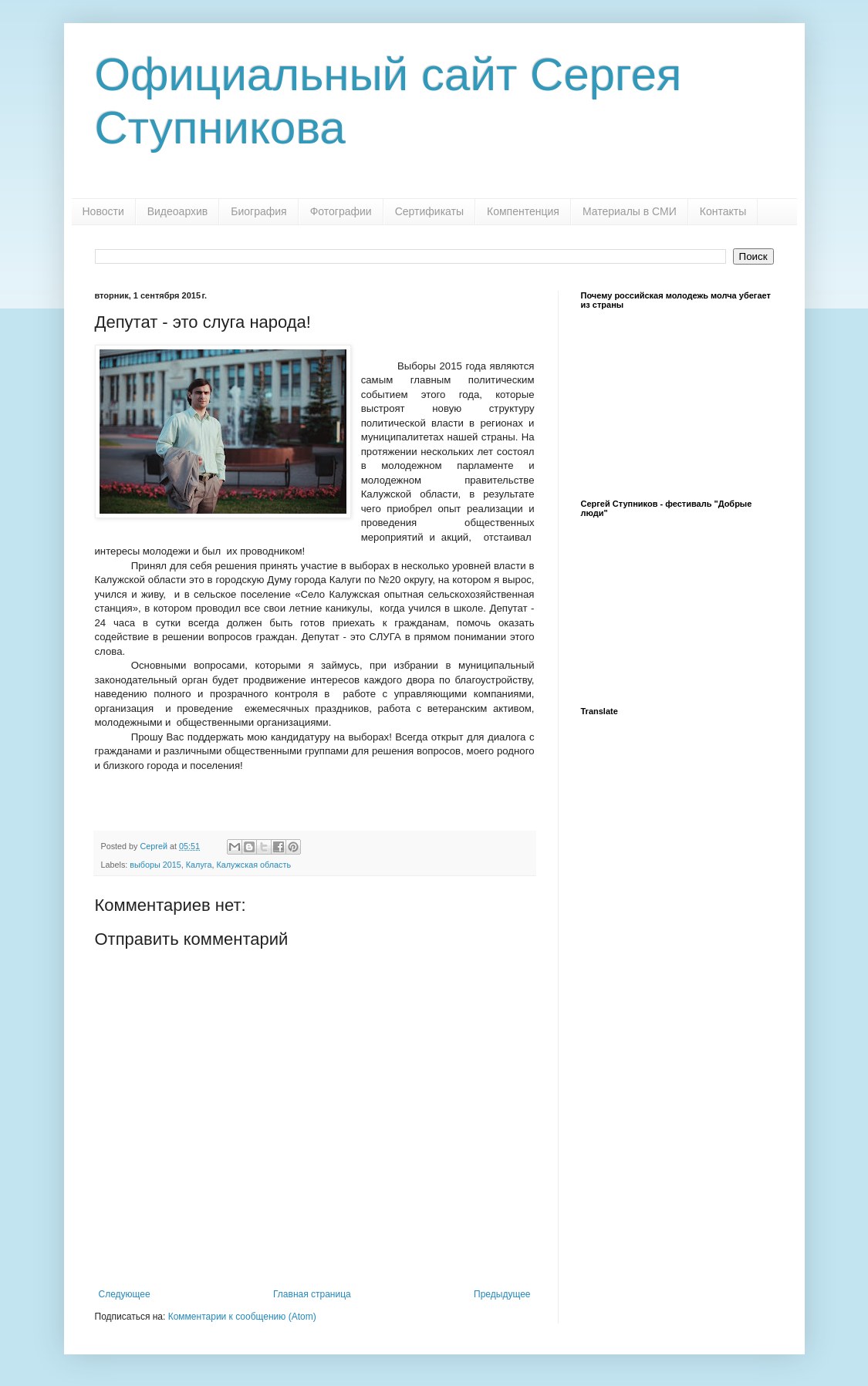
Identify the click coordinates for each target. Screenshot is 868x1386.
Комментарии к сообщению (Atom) (242, 1316)
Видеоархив (177, 211)
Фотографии (341, 211)
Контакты (723, 211)
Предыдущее (502, 1294)
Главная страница (312, 1294)
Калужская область (254, 864)
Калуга (199, 864)
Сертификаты (429, 211)
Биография (258, 211)
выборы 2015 (155, 864)
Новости (103, 211)
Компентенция (523, 211)
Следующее (124, 1294)
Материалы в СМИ (630, 211)
